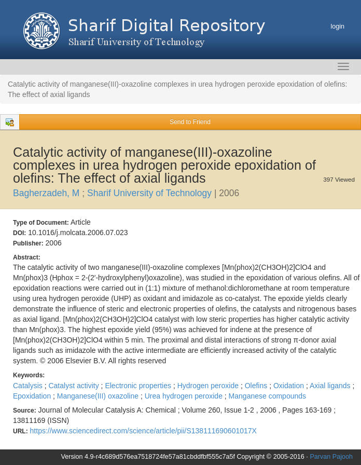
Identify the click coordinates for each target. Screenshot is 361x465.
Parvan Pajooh (331, 456)
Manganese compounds (267, 396)
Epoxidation (33, 396)
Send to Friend (190, 122)
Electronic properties (139, 385)
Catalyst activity (74, 385)
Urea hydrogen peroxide (185, 396)
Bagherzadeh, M (47, 193)
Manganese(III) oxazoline (99, 396)
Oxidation (289, 385)
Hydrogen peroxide (209, 385)
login (337, 26)
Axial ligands (331, 385)
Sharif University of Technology (150, 193)
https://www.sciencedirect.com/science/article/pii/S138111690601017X (143, 431)
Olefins (257, 385)
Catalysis (29, 385)
